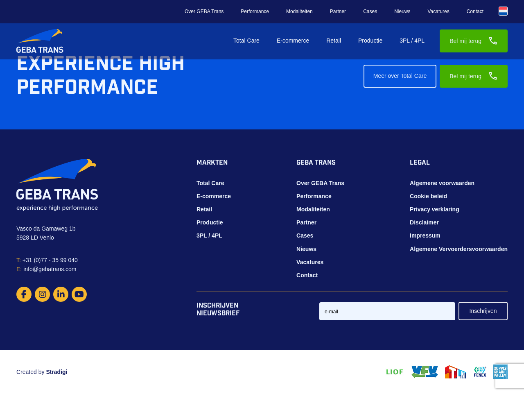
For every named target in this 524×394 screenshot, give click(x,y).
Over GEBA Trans (204, 11)
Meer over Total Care (400, 75)
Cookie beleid (428, 196)
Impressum (425, 235)
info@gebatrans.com (46, 269)
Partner (338, 11)
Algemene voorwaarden (442, 183)
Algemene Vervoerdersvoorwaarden (459, 249)
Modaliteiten (299, 11)
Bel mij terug (473, 41)
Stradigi (56, 372)
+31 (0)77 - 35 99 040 (47, 260)
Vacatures (438, 11)
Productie (370, 40)
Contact (475, 11)
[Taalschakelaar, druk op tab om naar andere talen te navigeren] (503, 11)
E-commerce (293, 40)
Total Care (246, 40)
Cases (370, 11)
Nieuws (402, 11)
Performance (255, 11)
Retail (333, 40)
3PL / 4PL (412, 40)
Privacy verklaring (434, 209)
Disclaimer (424, 222)
